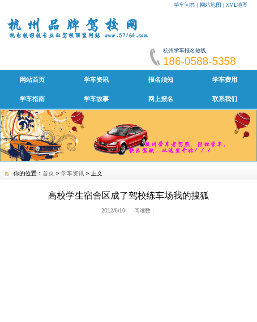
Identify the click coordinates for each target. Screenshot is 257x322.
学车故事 (96, 98)
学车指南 (32, 98)
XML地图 (237, 5)
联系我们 (224, 98)
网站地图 (210, 5)
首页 (48, 173)
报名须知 (160, 79)
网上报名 (160, 98)
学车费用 (224, 79)
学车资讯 (96, 79)
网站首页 (32, 79)
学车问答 (184, 5)
